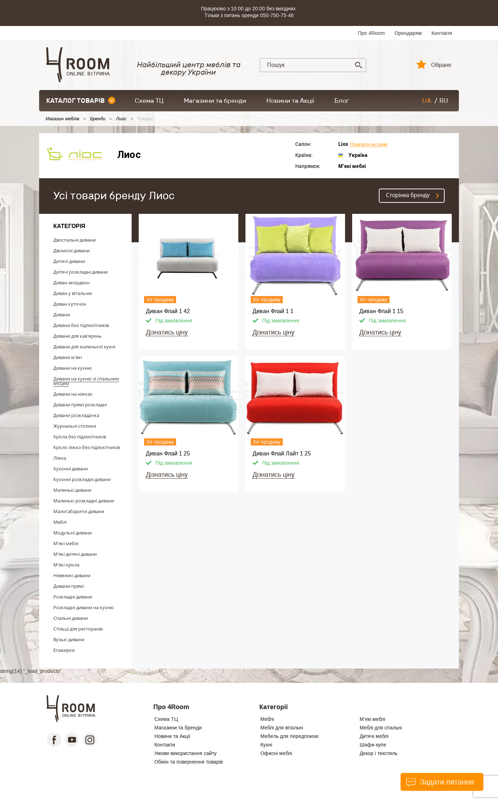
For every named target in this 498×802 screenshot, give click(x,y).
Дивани (61, 314)
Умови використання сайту (185, 753)
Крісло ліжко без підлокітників (86, 447)
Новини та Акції (290, 101)
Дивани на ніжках (72, 394)
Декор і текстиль (378, 753)
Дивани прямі (68, 586)
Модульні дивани (72, 532)
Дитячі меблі (374, 736)
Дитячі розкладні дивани (80, 272)
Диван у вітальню (72, 293)
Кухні (266, 745)
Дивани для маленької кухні (84, 346)
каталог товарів (80, 101)
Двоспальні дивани (74, 240)
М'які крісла (66, 564)
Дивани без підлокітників (81, 325)
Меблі (60, 522)
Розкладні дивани (72, 596)
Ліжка (59, 458)
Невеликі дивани (71, 575)
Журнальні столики (74, 426)
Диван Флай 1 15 (381, 311)
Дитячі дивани (69, 261)
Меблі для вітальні (281, 727)
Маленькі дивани (72, 490)
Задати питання (440, 782)
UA (426, 101)
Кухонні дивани (70, 468)
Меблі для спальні (381, 727)
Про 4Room (371, 33)
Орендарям (408, 33)
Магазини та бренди (215, 101)
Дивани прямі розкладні (80, 404)
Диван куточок (69, 304)
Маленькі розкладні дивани (83, 500)
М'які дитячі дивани (75, 554)
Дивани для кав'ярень (77, 336)
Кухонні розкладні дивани (82, 479)
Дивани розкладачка (76, 415)
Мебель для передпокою (289, 736)
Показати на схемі (368, 144)
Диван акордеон (71, 282)
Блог (341, 101)
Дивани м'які (67, 357)
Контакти (441, 33)
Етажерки (64, 650)
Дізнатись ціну (167, 332)
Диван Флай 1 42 (168, 311)
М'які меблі (65, 543)
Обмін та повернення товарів (188, 762)
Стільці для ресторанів (77, 629)
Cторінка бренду (408, 195)
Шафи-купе (373, 745)
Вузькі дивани (68, 639)
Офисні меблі (276, 753)
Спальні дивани (70, 618)
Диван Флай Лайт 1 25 (282, 453)
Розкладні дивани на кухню (83, 607)
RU (443, 101)
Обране (441, 65)
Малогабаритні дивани (78, 511)
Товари (145, 118)
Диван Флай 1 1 (273, 311)
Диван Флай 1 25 (168, 453)
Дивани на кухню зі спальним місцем (86, 380)
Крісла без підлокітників (79, 436)
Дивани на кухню (72, 368)
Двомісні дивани (71, 250)
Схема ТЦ (149, 101)
